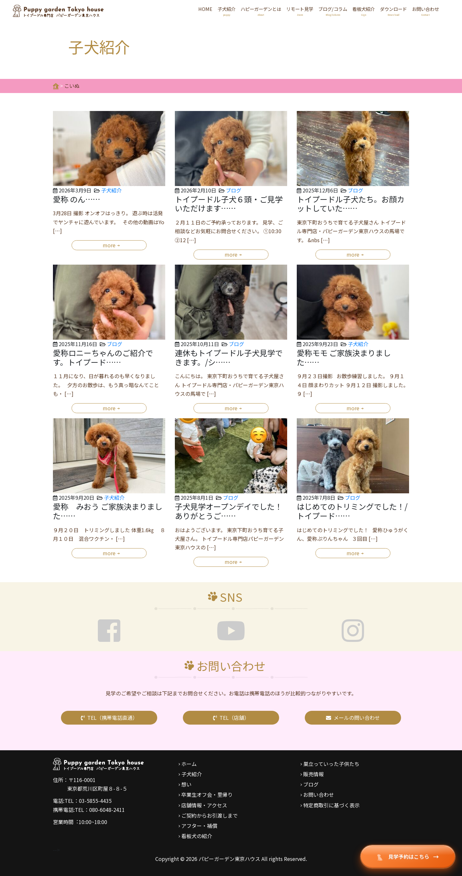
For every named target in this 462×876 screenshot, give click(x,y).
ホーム (189, 764)
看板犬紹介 (363, 11)
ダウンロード (393, 11)
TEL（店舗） (231, 717)
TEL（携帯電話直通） (109, 717)
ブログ (233, 190)
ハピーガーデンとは (261, 11)
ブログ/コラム (332, 11)
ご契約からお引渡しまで (209, 815)
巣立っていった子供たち (331, 764)
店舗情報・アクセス (204, 805)
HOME (205, 8)
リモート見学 (299, 11)
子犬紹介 (226, 11)
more (109, 245)
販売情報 (313, 774)
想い (186, 784)
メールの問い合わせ (353, 717)
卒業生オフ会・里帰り (207, 794)
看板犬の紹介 (196, 836)
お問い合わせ (425, 11)
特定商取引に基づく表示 (331, 805)
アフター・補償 (199, 825)
